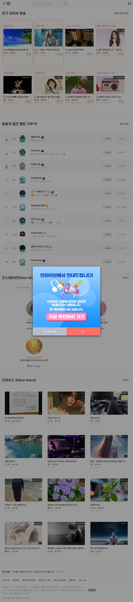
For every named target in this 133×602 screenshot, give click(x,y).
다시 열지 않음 (49, 331)
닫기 (83, 331)
